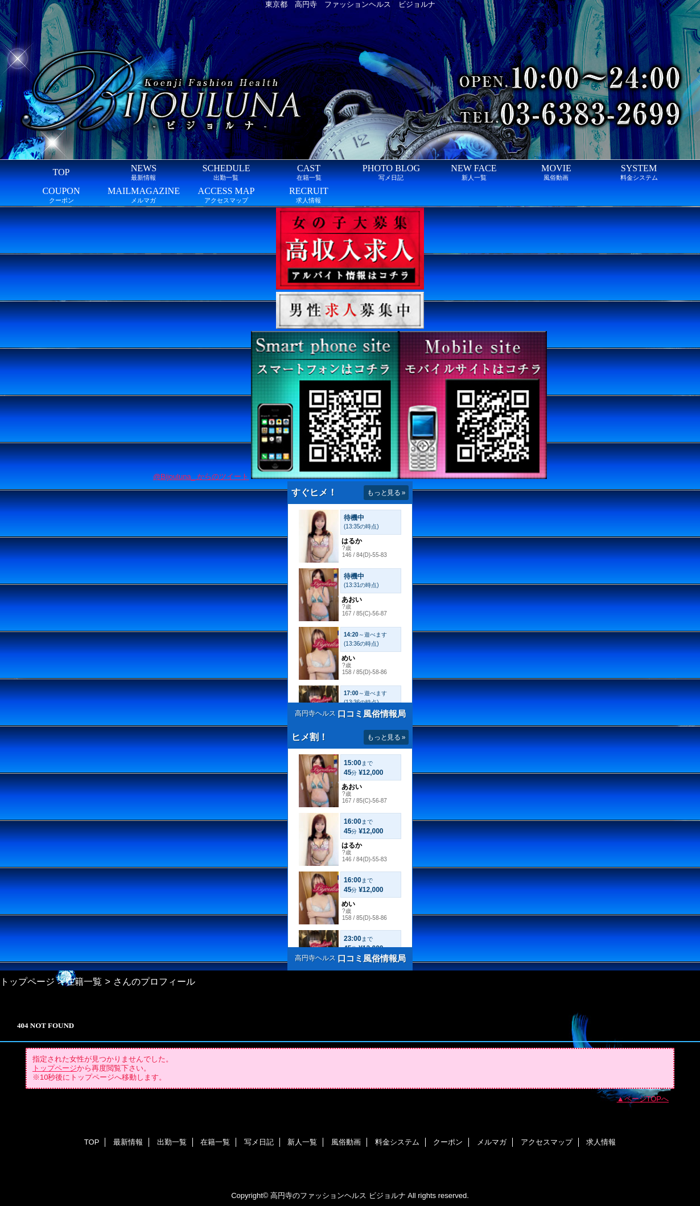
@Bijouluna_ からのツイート (201, 476)
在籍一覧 (83, 981)
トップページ (27, 981)
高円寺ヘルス (315, 713)
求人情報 (601, 1142)
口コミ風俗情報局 (371, 713)
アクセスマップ (547, 1142)
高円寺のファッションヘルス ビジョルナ (338, 1195)
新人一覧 (302, 1142)
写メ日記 (259, 1142)
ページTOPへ (646, 1099)
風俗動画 (346, 1142)
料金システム (397, 1142)
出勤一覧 (172, 1142)
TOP (60, 172)
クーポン (448, 1142)
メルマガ (492, 1142)
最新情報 (128, 1142)
